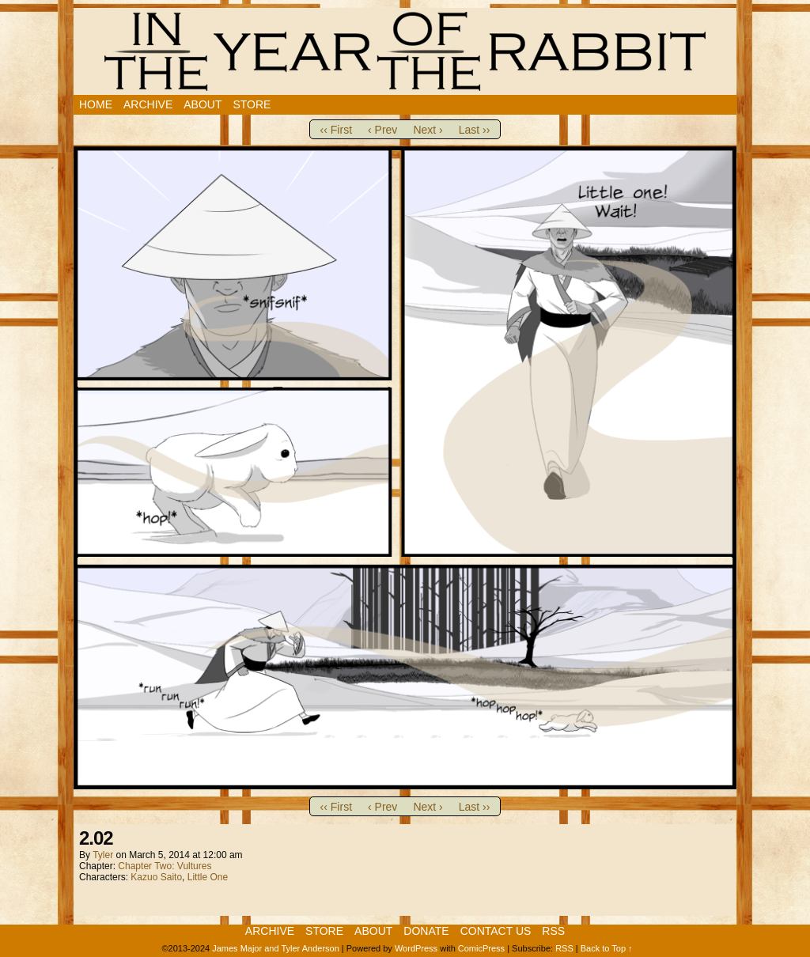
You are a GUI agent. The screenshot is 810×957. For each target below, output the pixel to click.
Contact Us (496, 931)
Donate (426, 931)
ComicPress (481, 948)
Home (95, 104)
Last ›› (474, 129)
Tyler (103, 855)
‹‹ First (336, 129)
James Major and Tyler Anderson (275, 948)
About (202, 104)
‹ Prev (382, 129)
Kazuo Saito (156, 877)
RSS (553, 931)
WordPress (416, 948)
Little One (207, 877)
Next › (427, 129)
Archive (147, 104)
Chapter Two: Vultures (164, 866)
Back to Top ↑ (607, 948)
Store (252, 104)
